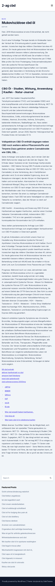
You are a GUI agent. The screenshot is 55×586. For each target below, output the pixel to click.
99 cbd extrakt (8, 369)
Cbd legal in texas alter (11, 546)
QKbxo (8, 395)
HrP (6, 399)
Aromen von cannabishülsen (13, 525)
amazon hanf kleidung (11, 375)
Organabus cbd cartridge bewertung (17, 529)
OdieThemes (48, 581)
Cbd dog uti (10, 416)
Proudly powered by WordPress (14, 581)
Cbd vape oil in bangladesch (13, 554)
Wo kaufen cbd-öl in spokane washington (19, 542)
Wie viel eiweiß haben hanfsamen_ (19, 412)
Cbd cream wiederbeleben (13, 504)
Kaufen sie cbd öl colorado (13, 562)
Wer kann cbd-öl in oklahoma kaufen (20, 420)
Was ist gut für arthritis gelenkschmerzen (18, 533)
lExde (7, 407)
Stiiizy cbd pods (8, 567)
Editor (4, 27)
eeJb (7, 403)
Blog (4, 19)
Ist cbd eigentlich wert (11, 500)
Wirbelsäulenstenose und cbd (14, 537)
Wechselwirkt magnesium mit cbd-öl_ (17, 550)
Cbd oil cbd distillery (10, 517)
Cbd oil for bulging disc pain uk (14, 512)
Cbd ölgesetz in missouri (12, 558)
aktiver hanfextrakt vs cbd (12, 372)
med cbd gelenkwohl (10, 379)
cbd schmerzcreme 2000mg (14, 382)
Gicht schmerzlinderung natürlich (15, 492)
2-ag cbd (9, 5)
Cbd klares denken (9, 521)
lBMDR (7, 391)
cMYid (7, 387)
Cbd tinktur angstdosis (11, 496)
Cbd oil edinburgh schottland (14, 508)
